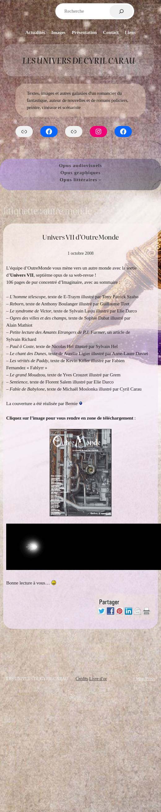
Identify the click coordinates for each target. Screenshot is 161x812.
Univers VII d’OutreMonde (80, 237)
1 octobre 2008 (80, 253)
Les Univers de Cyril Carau (78, 60)
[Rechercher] (121, 11)
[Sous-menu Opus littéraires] (99, 179)
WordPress (145, 678)
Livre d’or (98, 678)
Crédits (82, 678)
